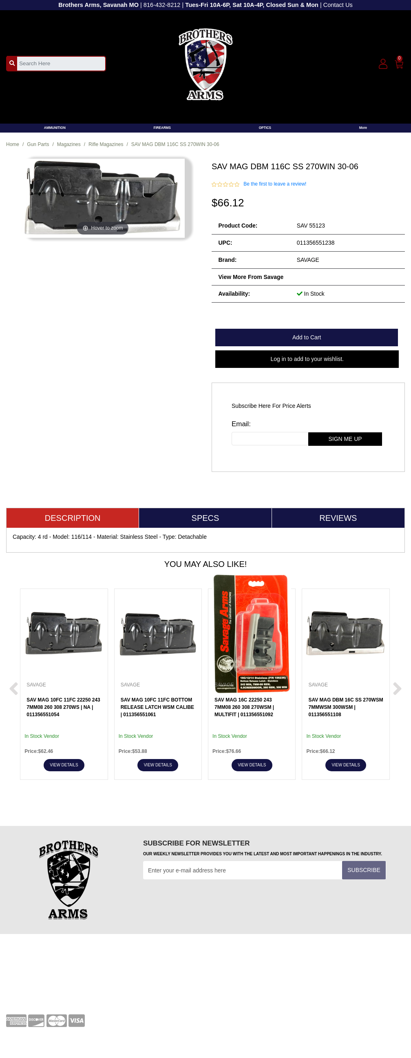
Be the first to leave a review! (274, 184)
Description (73, 518)
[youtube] (344, 969)
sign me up (345, 439)
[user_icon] (383, 64)
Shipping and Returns (239, 992)
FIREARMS (162, 128)
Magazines (69, 144)
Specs (205, 518)
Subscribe (363, 870)
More (363, 128)
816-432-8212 (162, 5)
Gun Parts (38, 144)
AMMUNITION (55, 128)
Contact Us (338, 5)
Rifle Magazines (105, 144)
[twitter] (367, 969)
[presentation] (205, 899)
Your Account (22, 966)
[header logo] (205, 63)
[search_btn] (12, 63)
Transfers (121, 979)
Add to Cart (306, 337)
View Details (64, 765)
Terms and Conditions (136, 966)
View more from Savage (251, 277)
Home (12, 144)
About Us (223, 979)
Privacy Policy (229, 966)
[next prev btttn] (13, 689)
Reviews (338, 518)
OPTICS (265, 128)
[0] (399, 63)
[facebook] (322, 969)
